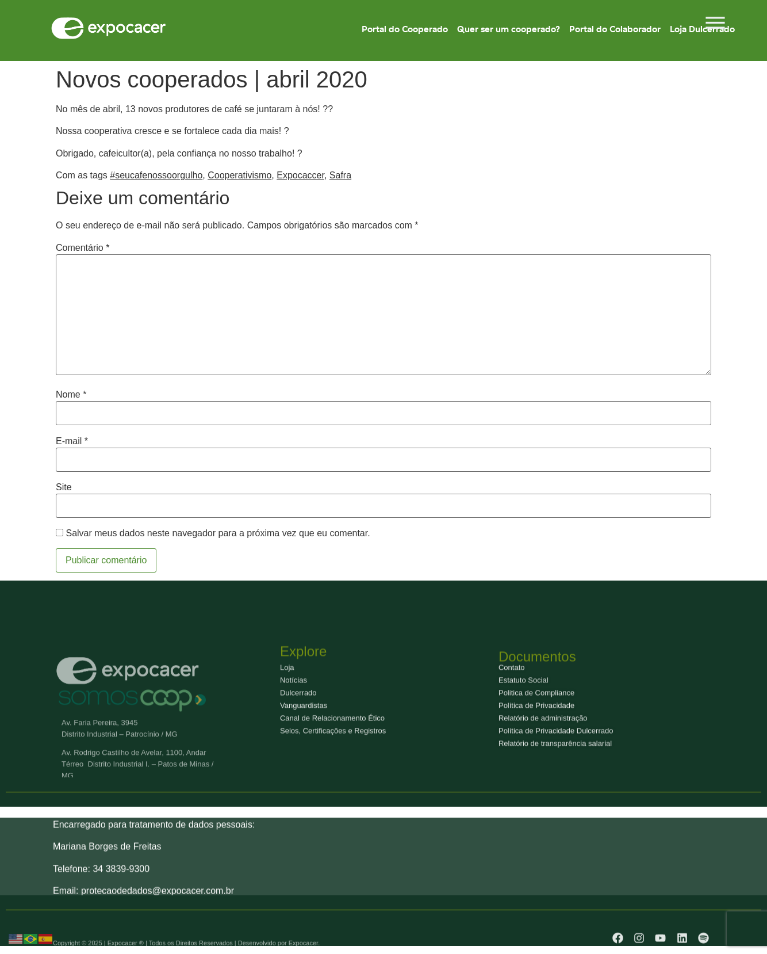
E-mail (72, 441)
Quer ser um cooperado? (508, 29)
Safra (340, 175)
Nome (71, 394)
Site (64, 487)
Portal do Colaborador (615, 29)
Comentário (82, 248)
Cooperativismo (239, 175)
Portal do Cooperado (405, 29)
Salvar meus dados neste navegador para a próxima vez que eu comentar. (218, 533)
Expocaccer (300, 175)
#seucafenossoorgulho (156, 175)
